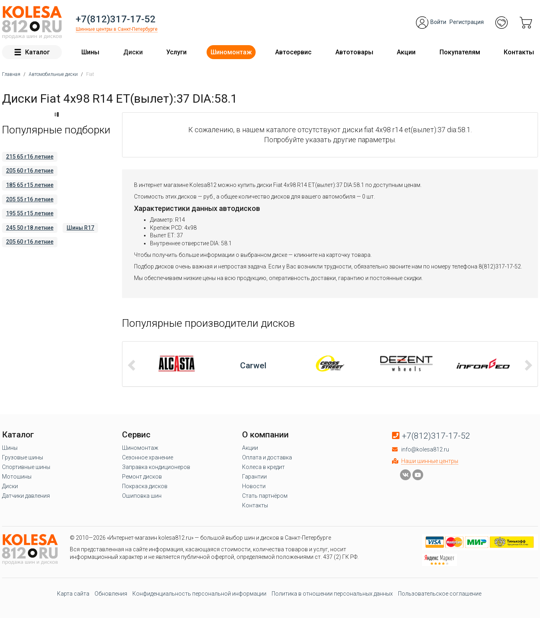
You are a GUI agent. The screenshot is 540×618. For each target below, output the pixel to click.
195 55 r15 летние (29, 213)
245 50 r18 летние (29, 228)
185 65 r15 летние (29, 185)
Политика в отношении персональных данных (332, 593)
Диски (133, 52)
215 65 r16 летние (29, 156)
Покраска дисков (145, 486)
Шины (90, 52)
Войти (438, 22)
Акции (406, 52)
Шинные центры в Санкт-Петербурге (117, 29)
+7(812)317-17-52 (116, 19)
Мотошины (17, 476)
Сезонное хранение (147, 457)
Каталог (32, 52)
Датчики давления (26, 496)
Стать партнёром (265, 496)
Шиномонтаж (231, 52)
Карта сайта (73, 593)
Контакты (519, 52)
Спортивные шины (26, 467)
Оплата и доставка (267, 457)
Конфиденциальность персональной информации (199, 593)
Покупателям (459, 52)
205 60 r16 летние (29, 170)
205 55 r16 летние (29, 199)
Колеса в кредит (263, 467)
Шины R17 (80, 228)
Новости (254, 486)
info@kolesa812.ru (425, 449)
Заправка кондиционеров (156, 467)
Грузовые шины (22, 457)
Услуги (176, 52)
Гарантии (254, 476)
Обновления (111, 593)
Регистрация (466, 22)
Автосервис (293, 52)
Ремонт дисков (142, 476)
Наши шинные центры (429, 461)
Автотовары (354, 52)
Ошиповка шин (142, 496)
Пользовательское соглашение (439, 593)
